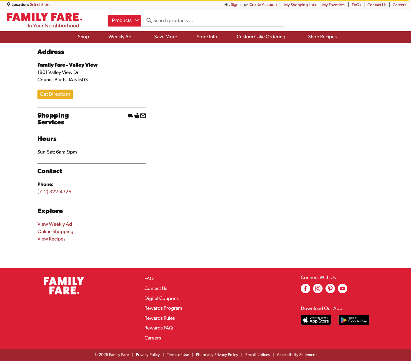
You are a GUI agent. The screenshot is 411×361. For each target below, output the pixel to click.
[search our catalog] (147, 21)
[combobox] (124, 21)
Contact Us (377, 5)
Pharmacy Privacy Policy (217, 355)
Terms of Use (178, 355)
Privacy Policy (148, 355)
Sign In (237, 5)
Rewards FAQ (158, 328)
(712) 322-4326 (54, 191)
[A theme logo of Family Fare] (44, 21)
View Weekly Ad (54, 224)
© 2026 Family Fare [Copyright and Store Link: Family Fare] (112, 355)
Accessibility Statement (297, 355)
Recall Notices (257, 355)
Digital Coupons (161, 298)
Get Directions (55, 94)
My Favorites (334, 5)
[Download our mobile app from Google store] (353, 319)
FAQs (356, 5)
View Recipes (51, 239)
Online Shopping (55, 231)
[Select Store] (40, 5)
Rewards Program (163, 308)
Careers (399, 5)
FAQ (149, 278)
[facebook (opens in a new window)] (305, 290)
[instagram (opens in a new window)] (318, 290)
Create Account (263, 5)
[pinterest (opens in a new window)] (330, 290)
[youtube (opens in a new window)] (342, 290)
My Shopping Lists (300, 5)
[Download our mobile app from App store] (316, 319)
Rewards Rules (159, 318)
